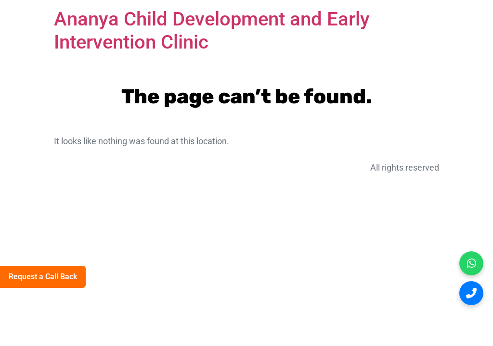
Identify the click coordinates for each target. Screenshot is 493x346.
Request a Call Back (43, 276)
